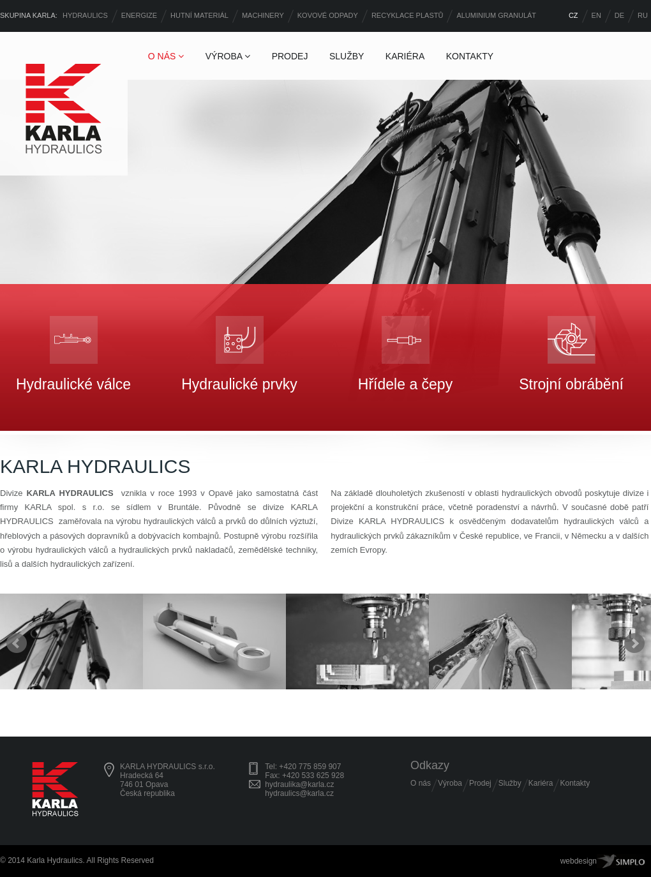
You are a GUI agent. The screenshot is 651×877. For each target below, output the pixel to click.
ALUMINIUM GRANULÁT (496, 15)
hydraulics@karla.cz (299, 793)
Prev (16, 643)
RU (643, 15)
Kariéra (540, 783)
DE (619, 15)
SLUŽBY (346, 56)
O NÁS (166, 56)
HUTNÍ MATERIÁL (199, 15)
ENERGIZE (139, 15)
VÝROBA (228, 56)
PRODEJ (290, 56)
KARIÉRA (404, 56)
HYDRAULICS (85, 15)
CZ (573, 15)
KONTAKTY (469, 56)
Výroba (450, 783)
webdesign (578, 861)
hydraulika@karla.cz (299, 784)
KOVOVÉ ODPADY (327, 15)
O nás (420, 783)
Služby (509, 783)
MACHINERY (263, 15)
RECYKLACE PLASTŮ (407, 15)
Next (634, 643)
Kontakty (575, 783)
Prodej (480, 783)
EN (596, 15)
